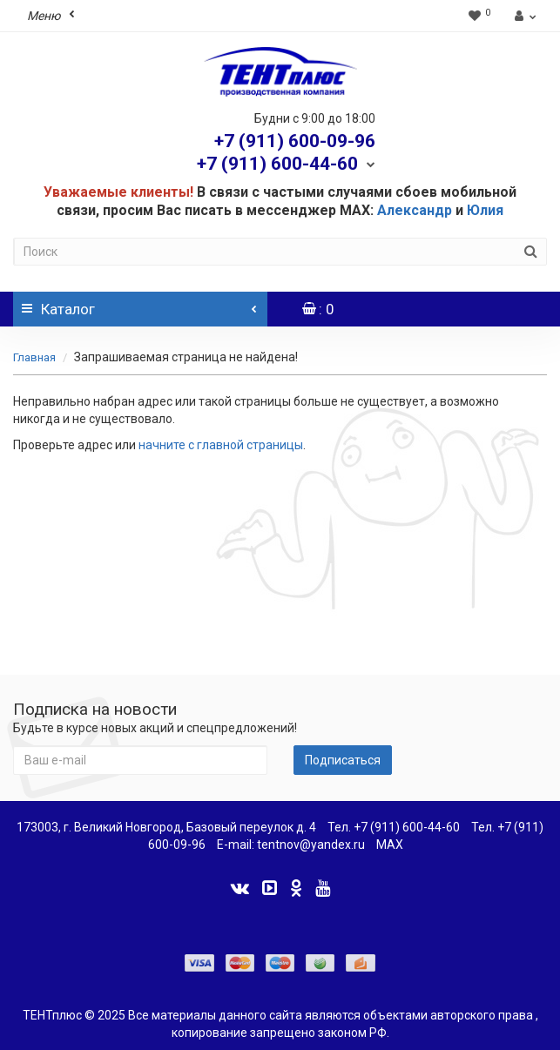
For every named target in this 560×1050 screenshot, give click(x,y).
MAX (389, 844)
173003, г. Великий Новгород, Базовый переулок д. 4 (166, 827)
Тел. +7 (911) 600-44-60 (393, 827)
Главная (34, 357)
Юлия (485, 210)
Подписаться (343, 760)
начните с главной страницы (220, 445)
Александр (414, 210)
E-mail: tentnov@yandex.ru (291, 844)
